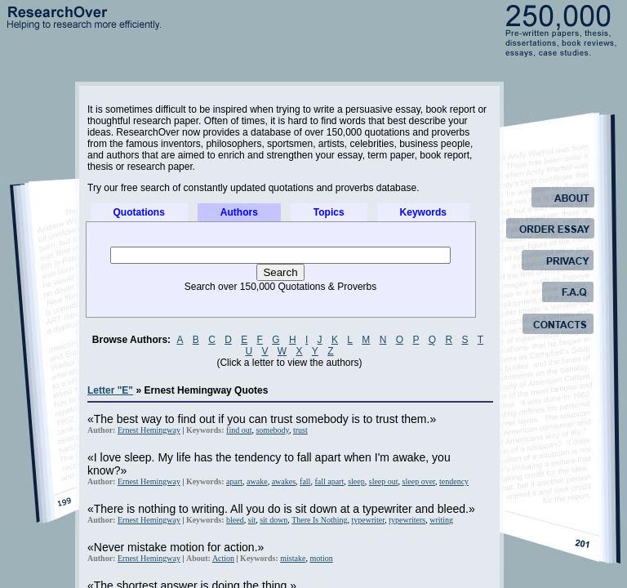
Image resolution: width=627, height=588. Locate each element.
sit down (273, 519)
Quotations (139, 212)
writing (441, 519)
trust (300, 429)
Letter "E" (110, 390)
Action (223, 558)
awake (257, 481)
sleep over (418, 481)
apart (234, 481)
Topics (329, 212)
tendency (454, 481)
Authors (239, 212)
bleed (235, 519)
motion (320, 558)
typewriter (368, 519)
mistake (292, 558)
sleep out (383, 481)
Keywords (423, 212)
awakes (284, 481)
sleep (356, 481)
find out (238, 429)
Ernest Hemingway (149, 429)
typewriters (407, 519)
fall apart (329, 481)
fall (305, 481)
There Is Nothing (319, 519)
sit (252, 519)
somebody (272, 429)
